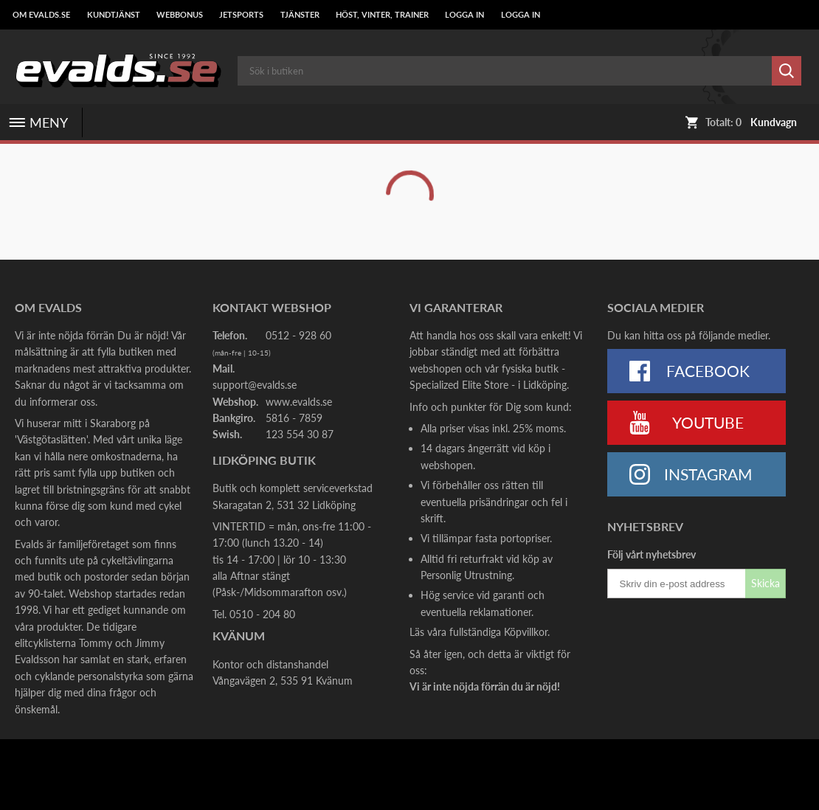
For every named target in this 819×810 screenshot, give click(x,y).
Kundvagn (773, 122)
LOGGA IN (464, 14)
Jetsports (241, 14)
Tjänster (299, 14)
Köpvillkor (525, 632)
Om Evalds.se (41, 14)
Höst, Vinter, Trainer (382, 14)
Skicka (765, 583)
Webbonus (179, 14)
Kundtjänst (113, 14)
